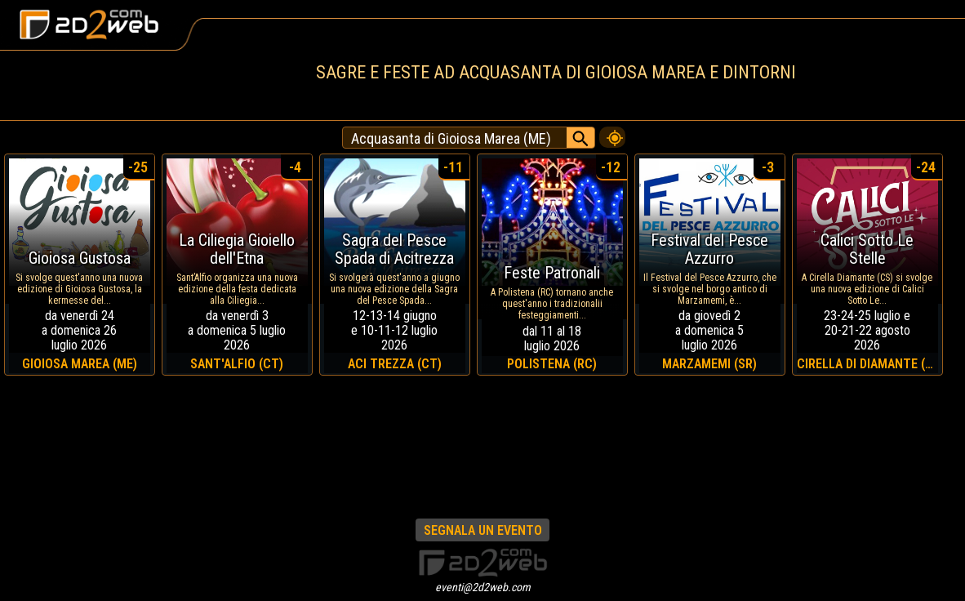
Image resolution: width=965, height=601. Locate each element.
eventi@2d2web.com (483, 587)
